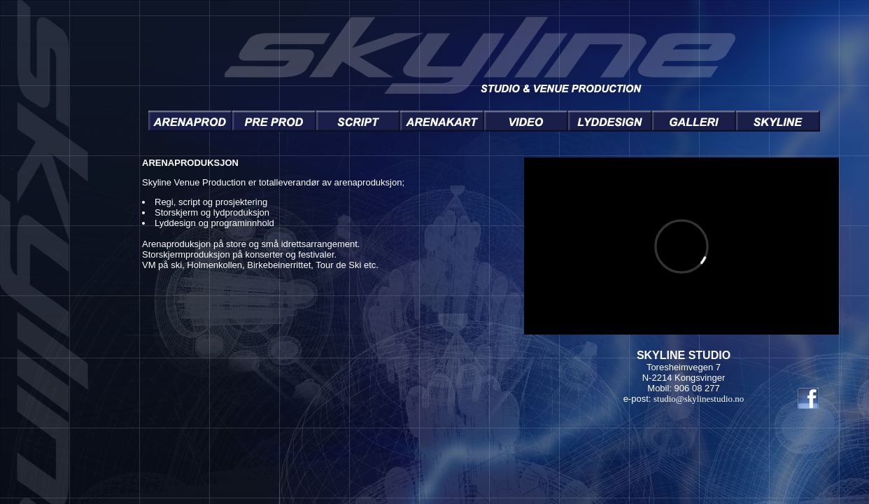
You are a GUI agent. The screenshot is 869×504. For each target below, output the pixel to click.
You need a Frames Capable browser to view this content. (484, 281)
